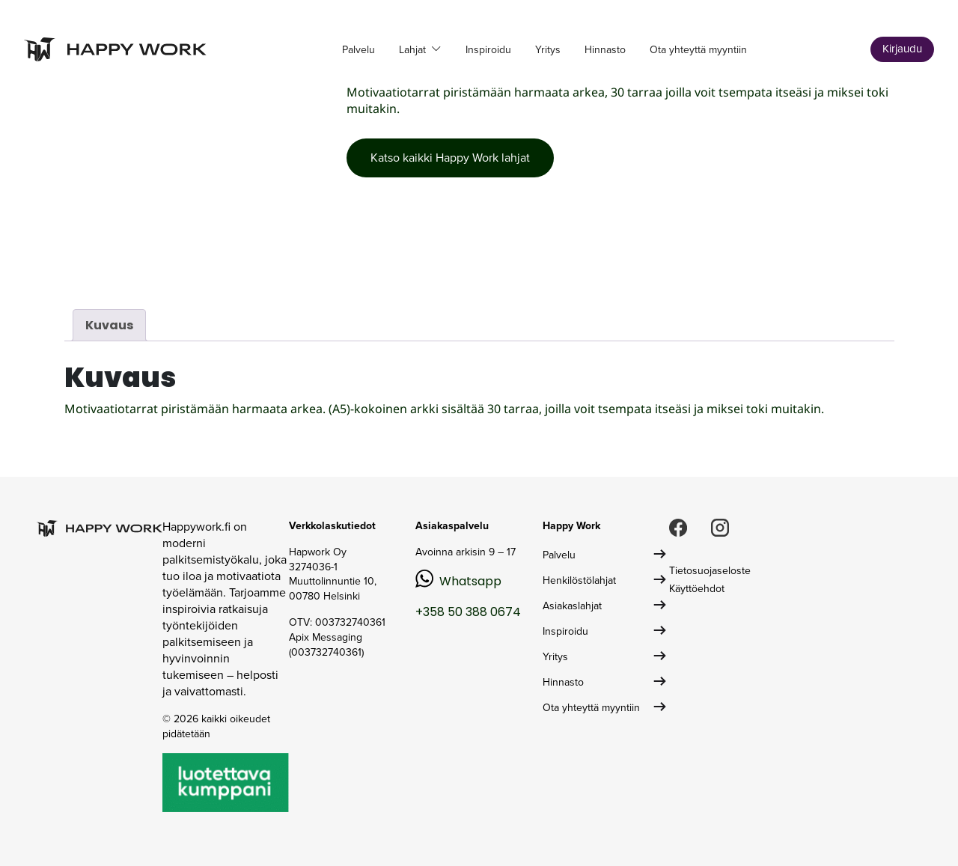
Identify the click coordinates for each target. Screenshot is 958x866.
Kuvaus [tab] (109, 325)
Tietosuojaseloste (710, 571)
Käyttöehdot (696, 589)
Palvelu (358, 50)
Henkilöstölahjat (579, 580)
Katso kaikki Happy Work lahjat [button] (450, 157)
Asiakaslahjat (572, 606)
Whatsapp (470, 581)
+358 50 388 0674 (468, 611)
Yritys (548, 50)
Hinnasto (605, 50)
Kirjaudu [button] (902, 48)
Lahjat (414, 50)
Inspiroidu (488, 50)
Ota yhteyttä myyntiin (698, 50)
